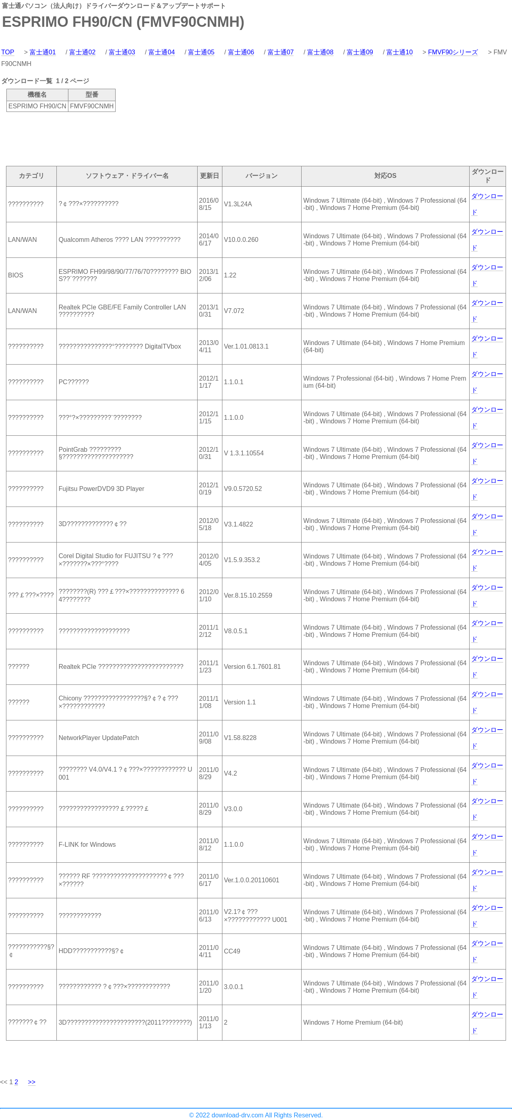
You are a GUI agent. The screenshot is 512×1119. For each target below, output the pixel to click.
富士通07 (281, 52)
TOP (7, 52)
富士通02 (82, 52)
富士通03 (122, 52)
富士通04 (161, 52)
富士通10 (399, 52)
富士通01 (43, 52)
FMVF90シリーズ (453, 52)
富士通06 (241, 52)
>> (32, 1082)
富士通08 (320, 52)
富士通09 (360, 52)
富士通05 (201, 52)
